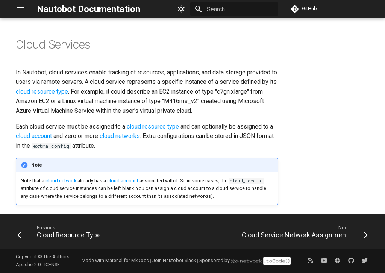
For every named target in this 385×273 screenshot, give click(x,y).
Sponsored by (244, 260)
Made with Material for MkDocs (115, 260)
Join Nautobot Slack (174, 260)
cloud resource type (42, 91)
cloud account (34, 136)
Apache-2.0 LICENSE (38, 264)
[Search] (234, 9)
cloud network (60, 181)
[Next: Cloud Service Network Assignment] (303, 233)
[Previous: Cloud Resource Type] (60, 233)
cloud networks (120, 136)
